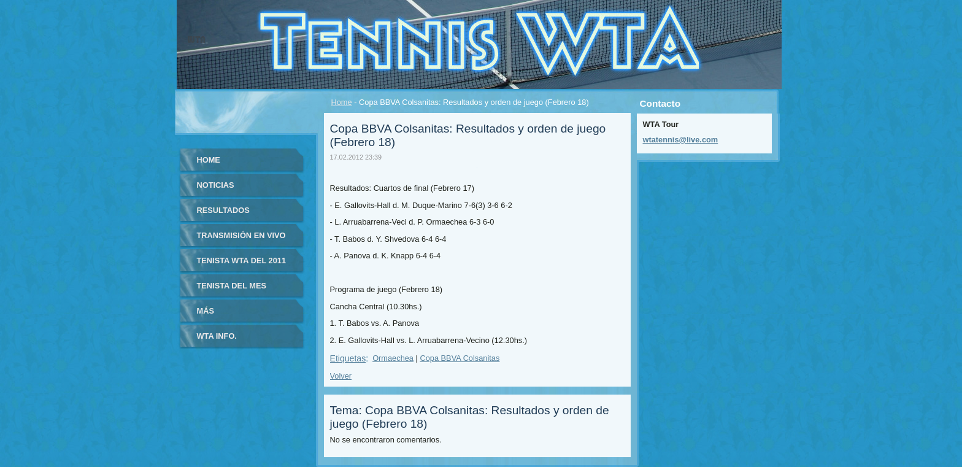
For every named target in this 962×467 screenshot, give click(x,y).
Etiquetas (348, 358)
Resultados (223, 210)
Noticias (215, 185)
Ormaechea (393, 358)
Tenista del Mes (232, 285)
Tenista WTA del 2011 (242, 260)
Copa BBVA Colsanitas (459, 358)
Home (341, 102)
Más (205, 310)
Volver (341, 375)
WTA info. (217, 336)
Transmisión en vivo (241, 235)
